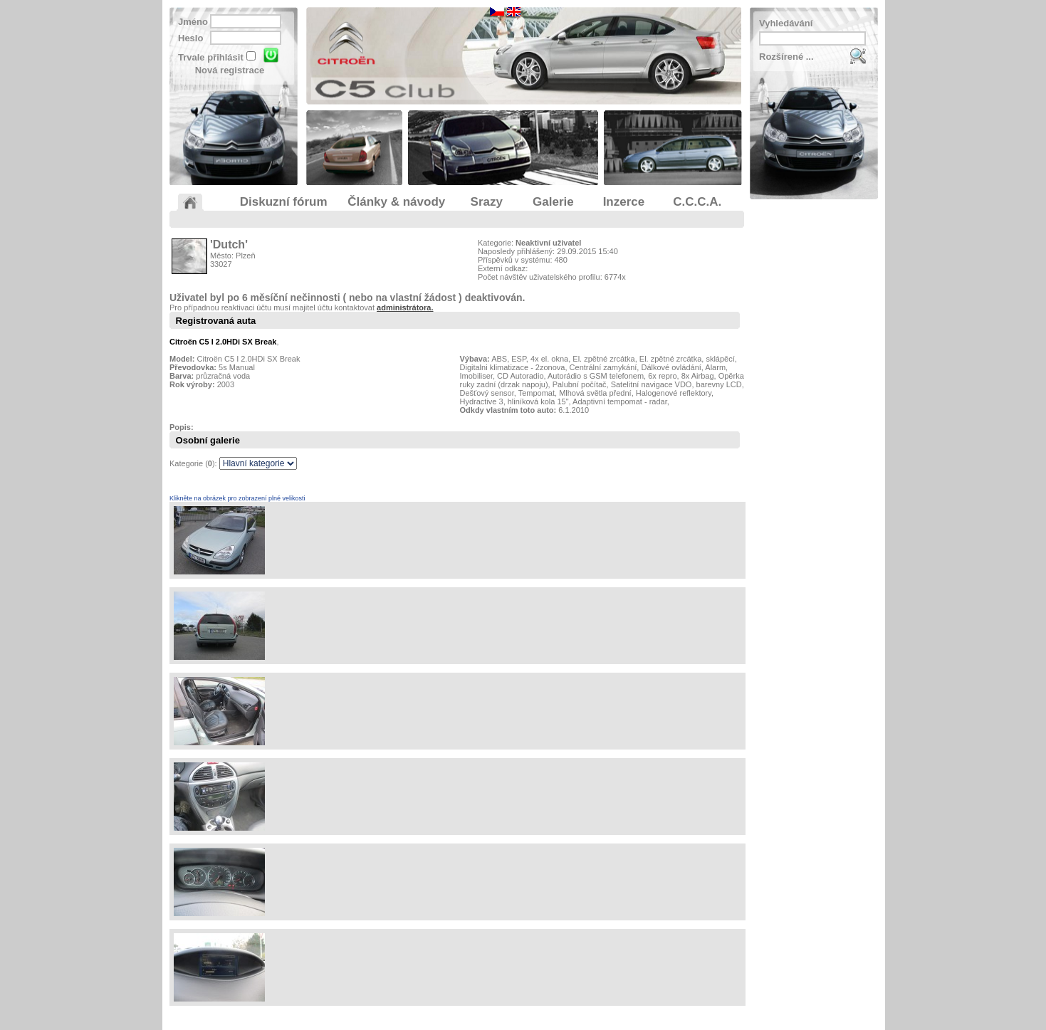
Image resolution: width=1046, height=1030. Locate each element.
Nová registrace (230, 70)
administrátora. (405, 307)
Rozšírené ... (786, 56)
